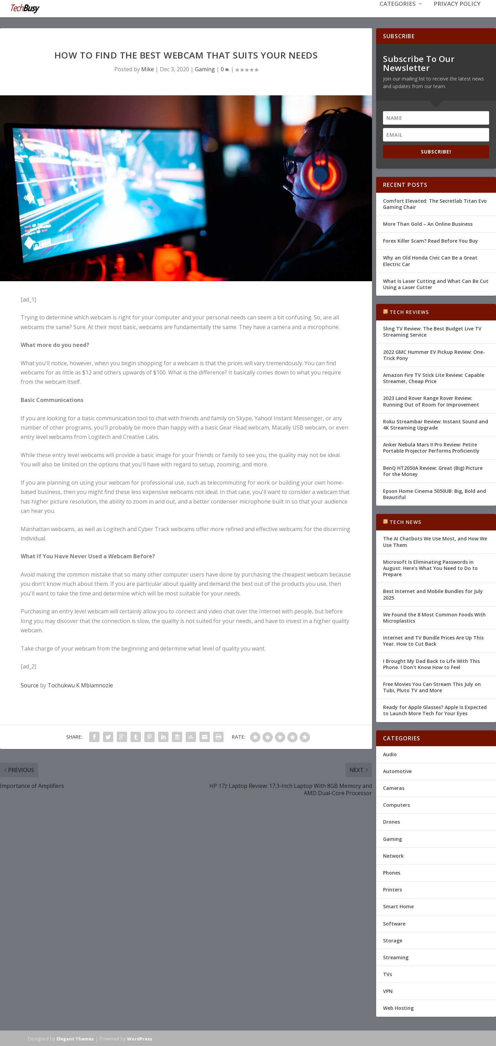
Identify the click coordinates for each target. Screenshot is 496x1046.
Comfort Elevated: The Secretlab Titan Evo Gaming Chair (435, 203)
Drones (391, 821)
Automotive (397, 770)
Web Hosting (398, 1007)
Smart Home (398, 905)
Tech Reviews (409, 311)
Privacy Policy (457, 14)
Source (30, 684)
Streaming (396, 956)
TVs (387, 973)
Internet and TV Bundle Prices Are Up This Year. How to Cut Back (433, 640)
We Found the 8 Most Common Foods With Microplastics (434, 617)
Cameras (393, 787)
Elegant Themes (75, 1038)
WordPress (139, 1038)
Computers (396, 804)
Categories (398, 14)
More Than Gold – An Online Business (428, 223)
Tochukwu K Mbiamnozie (80, 684)
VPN (388, 990)
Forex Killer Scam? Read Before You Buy (430, 240)
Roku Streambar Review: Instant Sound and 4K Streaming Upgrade (435, 424)
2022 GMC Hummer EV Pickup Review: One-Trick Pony (434, 354)
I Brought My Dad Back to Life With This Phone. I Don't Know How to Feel (431, 663)
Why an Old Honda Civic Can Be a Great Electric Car (430, 260)
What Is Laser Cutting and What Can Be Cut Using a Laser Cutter (435, 283)
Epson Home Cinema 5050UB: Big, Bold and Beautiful (434, 493)
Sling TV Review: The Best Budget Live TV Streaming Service (432, 331)
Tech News (405, 521)
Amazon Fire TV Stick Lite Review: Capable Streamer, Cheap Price (433, 377)
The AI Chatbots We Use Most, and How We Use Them (435, 541)
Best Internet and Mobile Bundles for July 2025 (433, 593)
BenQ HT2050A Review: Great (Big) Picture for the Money (433, 470)
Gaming (205, 68)
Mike (147, 68)
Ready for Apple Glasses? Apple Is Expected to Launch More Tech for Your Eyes (435, 709)
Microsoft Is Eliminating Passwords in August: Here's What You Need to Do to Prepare (430, 567)
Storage (392, 940)
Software (394, 922)
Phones (391, 872)
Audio (390, 753)
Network (393, 855)
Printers (392, 889)
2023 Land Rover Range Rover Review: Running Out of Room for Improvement (431, 400)
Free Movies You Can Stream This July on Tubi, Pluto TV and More (432, 686)
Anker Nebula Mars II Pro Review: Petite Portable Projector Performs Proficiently (431, 447)
